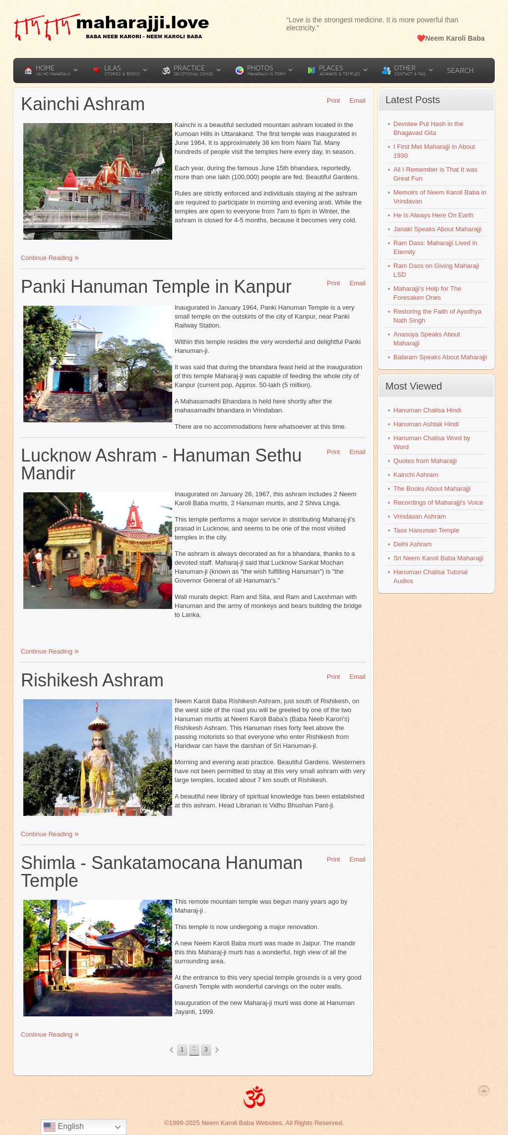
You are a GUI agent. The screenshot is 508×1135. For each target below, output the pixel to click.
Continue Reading (47, 258)
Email (354, 100)
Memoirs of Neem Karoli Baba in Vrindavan (439, 197)
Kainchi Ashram (83, 104)
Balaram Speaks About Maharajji (440, 357)
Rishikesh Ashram (92, 680)
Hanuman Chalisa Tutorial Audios (430, 576)
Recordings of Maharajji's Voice (438, 502)
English (64, 1127)
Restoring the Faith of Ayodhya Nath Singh (437, 316)
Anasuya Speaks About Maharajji (426, 339)
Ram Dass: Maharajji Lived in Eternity (435, 247)
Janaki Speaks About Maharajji (437, 229)
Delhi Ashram (412, 544)
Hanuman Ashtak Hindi (426, 424)
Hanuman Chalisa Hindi (427, 410)
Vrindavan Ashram (419, 516)
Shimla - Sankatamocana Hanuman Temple (162, 872)
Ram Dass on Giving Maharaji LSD (436, 270)
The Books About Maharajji (431, 488)
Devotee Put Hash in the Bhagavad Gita (428, 128)
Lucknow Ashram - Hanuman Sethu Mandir (161, 464)
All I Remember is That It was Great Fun (435, 174)
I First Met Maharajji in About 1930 (434, 151)
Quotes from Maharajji (425, 461)
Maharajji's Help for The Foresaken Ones (427, 293)
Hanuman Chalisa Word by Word (431, 442)
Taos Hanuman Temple (426, 530)
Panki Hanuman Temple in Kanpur (156, 286)
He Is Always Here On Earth (433, 215)
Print (330, 100)
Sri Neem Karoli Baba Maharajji (438, 558)
